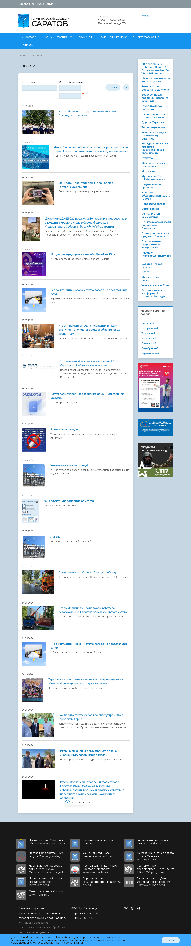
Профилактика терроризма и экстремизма (151, 244)
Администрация (56, 37)
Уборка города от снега (152, 279)
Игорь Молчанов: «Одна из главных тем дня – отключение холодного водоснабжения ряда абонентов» (89, 329)
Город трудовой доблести (151, 108)
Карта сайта (40, 922)
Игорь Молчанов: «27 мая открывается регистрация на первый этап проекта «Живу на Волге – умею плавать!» (91, 149)
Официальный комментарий (150, 215)
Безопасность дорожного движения (155, 88)
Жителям (144, 16)
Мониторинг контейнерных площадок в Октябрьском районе (85, 185)
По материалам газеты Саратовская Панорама (156, 225)
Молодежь (148, 171)
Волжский (147, 323)
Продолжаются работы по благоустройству (87, 572)
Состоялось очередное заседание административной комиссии (87, 395)
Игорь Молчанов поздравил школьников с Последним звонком (87, 113)
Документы (84, 37)
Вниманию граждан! (64, 429)
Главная (22, 55)
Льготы (55, 536)
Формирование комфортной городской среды (153, 293)
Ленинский (148, 343)
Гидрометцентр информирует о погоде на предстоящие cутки (88, 645)
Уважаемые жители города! (69, 465)
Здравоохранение (153, 127)
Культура (147, 157)
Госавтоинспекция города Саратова (153, 116)
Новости (38, 55)
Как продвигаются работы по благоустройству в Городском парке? (90, 717)
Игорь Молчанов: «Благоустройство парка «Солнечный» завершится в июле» (88, 752)
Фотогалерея (147, 37)
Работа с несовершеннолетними (156, 255)
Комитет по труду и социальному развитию (153, 135)
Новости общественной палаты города (155, 195)
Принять (171, 940)
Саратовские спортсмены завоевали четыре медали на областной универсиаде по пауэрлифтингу (85, 681)
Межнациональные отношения (153, 165)
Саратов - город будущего (151, 265)
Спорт (145, 272)
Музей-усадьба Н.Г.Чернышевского (154, 178)
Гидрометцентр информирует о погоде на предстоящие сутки (88, 292)
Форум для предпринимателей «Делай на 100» (82, 254)
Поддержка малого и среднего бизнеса (155, 235)
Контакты (27, 45)
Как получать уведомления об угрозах (69, 501)
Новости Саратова (153, 203)
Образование (150, 208)
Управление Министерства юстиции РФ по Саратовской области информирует (89, 363)
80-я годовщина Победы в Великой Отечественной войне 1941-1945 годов (155, 68)
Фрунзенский (150, 353)
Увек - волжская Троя (155, 285)
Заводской (148, 333)
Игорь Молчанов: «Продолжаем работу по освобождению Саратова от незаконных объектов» (92, 610)
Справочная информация (36, 3)
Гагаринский (149, 328)
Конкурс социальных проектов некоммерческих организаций (154, 148)
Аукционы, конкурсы (115, 37)
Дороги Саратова (152, 122)
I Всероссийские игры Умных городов (155, 80)
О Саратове (28, 37)
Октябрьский (149, 348)
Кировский (148, 338)
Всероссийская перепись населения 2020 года (154, 97)
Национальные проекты (151, 186)
